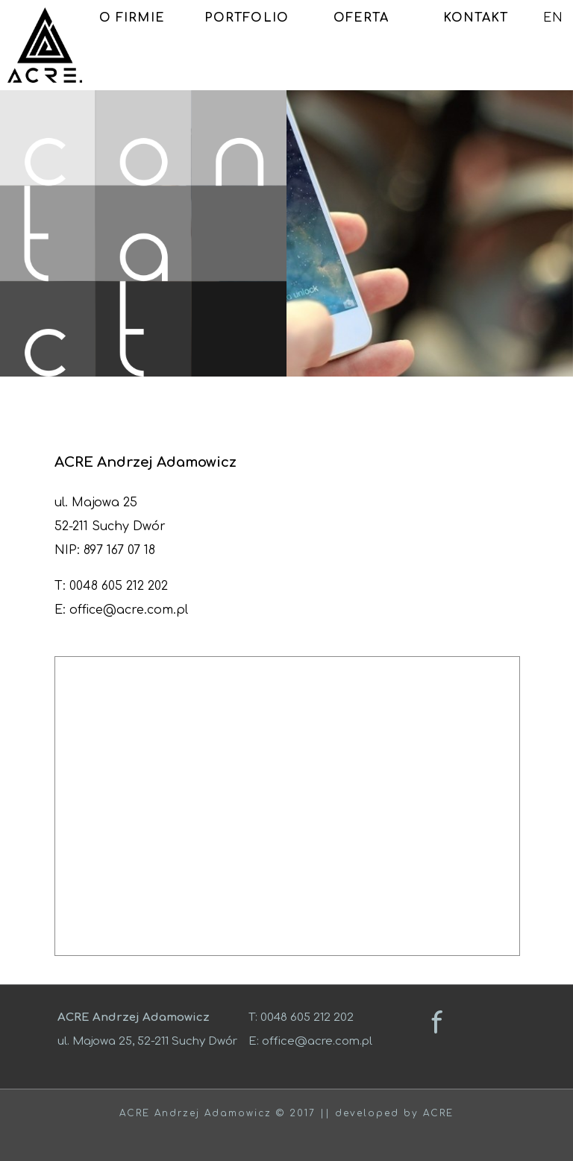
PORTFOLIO (246, 18)
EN (553, 18)
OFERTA (361, 18)
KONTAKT (476, 18)
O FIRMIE (132, 18)
